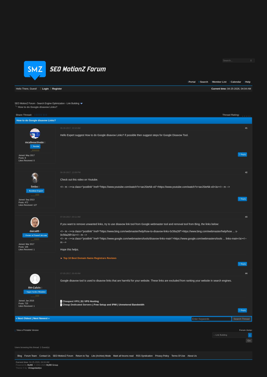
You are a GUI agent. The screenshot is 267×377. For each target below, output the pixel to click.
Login (44, 88)
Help (247, 81)
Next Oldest (24, 318)
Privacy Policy (162, 356)
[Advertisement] (133, 27)
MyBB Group (52, 365)
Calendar (235, 81)
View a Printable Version (28, 330)
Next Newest (40, 318)
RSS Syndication (144, 356)
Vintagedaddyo (35, 368)
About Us (192, 356)
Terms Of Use (178, 356)
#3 (246, 217)
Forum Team (30, 356)
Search (203, 81)
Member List (218, 81)
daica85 (34, 231)
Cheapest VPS (71, 301)
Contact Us (44, 356)
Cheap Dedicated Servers (77, 304)
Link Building (73, 103)
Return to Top (82, 356)
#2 (246, 172)
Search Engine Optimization (51, 103)
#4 (246, 273)
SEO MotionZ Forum (25, 103)
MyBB (30, 365)
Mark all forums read (123, 356)
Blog (19, 356)
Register (56, 88)
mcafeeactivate (34, 142)
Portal (191, 81)
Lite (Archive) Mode (101, 356)
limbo (34, 186)
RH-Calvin (34, 287)
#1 (246, 128)
